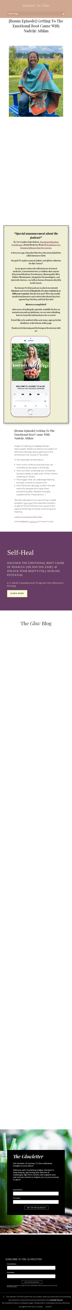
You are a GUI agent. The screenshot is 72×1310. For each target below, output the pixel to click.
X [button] (3, 1297)
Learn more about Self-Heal (28, 518)
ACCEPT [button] (48, 1307)
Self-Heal (28, 505)
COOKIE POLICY (56, 1300)
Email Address (17, 1191)
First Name (16, 1200)
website (33, 523)
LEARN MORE (17, 595)
